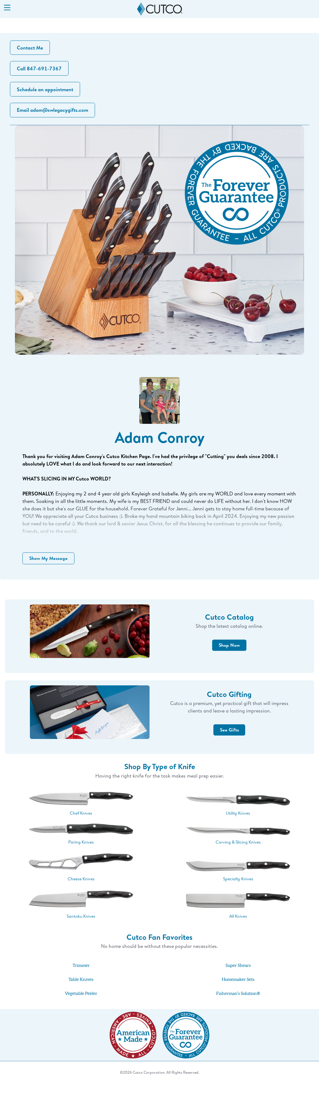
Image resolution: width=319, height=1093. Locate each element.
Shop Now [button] (229, 654)
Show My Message (50, 564)
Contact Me (31, 48)
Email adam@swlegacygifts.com (53, 113)
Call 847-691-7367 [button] (40, 70)
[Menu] (7, 8)
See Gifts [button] (229, 739)
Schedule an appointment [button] (46, 91)
